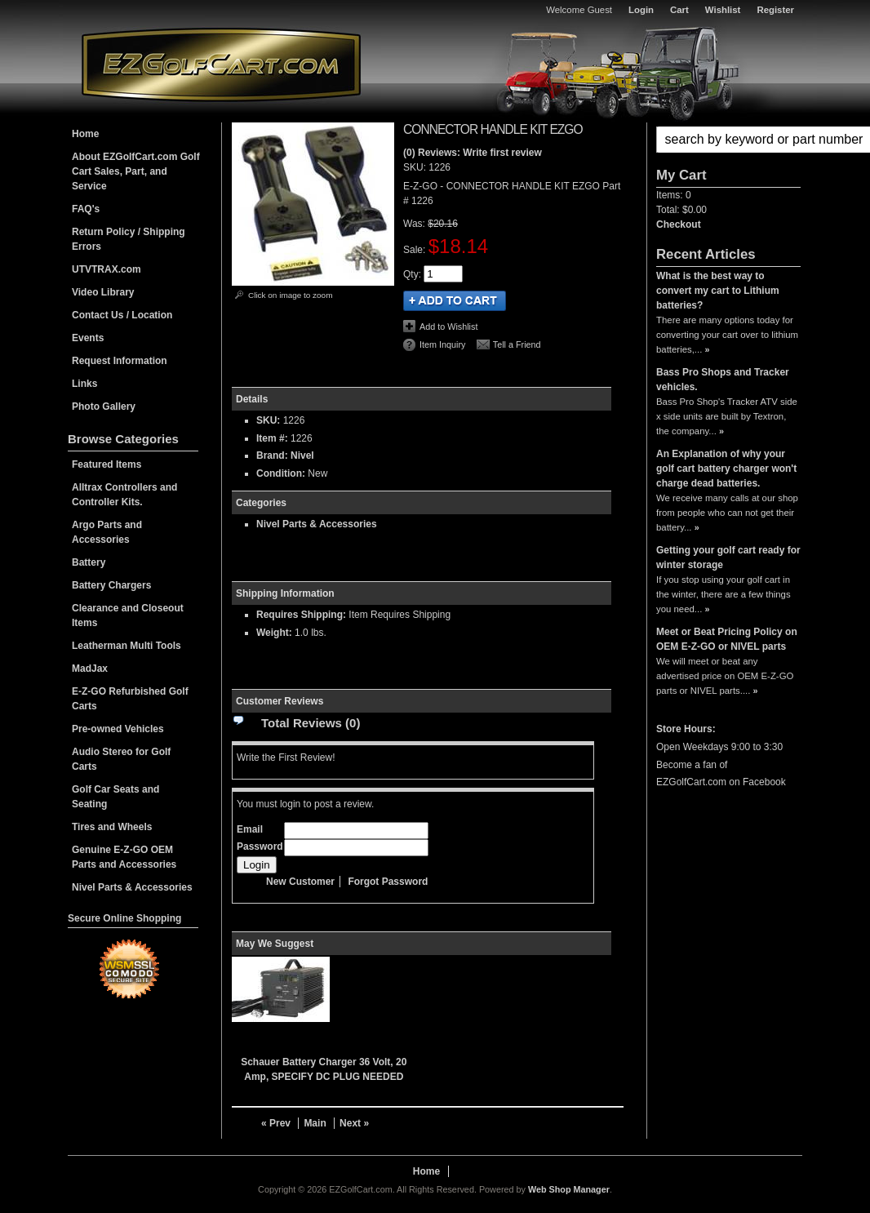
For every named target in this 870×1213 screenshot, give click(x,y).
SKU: (415, 167)
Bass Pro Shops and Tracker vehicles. (722, 380)
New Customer (300, 881)
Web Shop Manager (569, 1189)
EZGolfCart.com (221, 64)
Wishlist (723, 10)
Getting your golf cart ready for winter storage (728, 557)
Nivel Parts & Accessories (316, 524)
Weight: (274, 632)
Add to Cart (454, 301)
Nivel (302, 455)
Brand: (272, 455)
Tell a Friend (517, 344)
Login (641, 10)
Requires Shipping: (301, 614)
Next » (354, 1123)
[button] (728, 140)
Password (260, 846)
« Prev (276, 1123)
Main (315, 1123)
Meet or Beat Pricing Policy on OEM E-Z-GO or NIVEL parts (726, 639)
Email (250, 829)
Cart (679, 10)
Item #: (273, 438)
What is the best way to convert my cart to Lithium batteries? (717, 290)
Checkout (678, 224)
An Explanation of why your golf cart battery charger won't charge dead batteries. (726, 468)
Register (775, 10)
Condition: (280, 473)
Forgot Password (388, 881)
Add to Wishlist (448, 326)
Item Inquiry (442, 344)
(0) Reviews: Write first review (472, 152)
